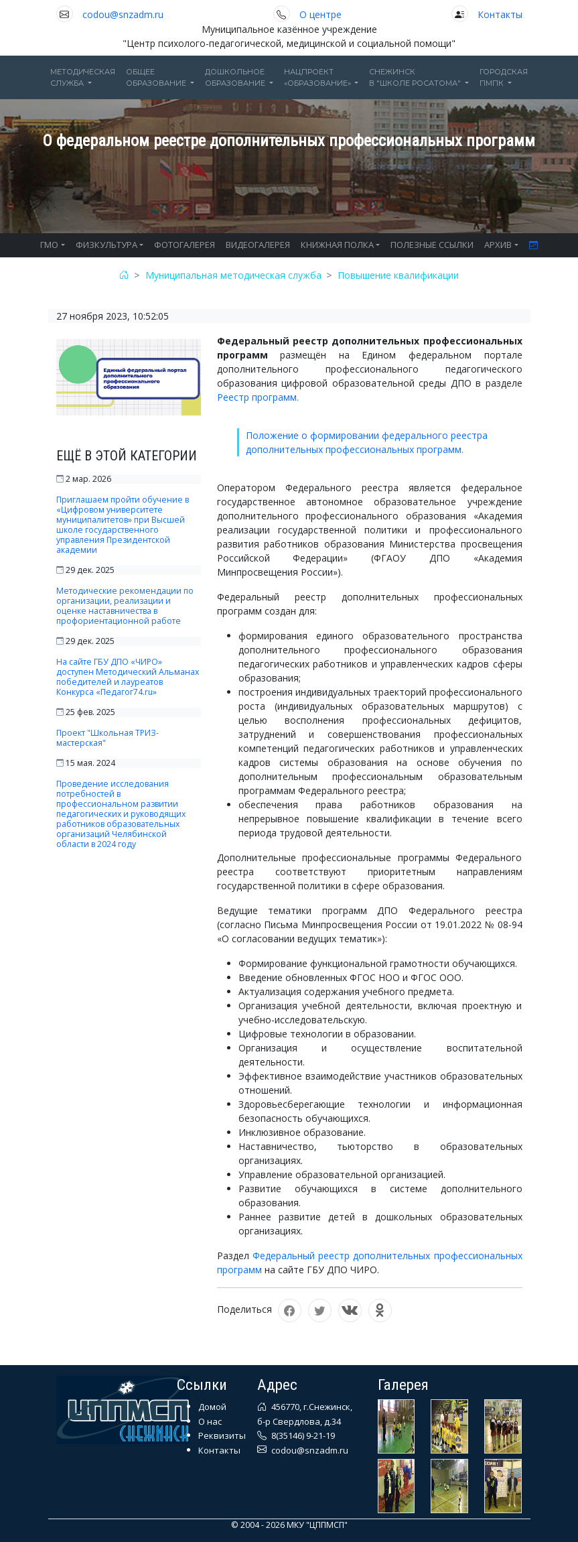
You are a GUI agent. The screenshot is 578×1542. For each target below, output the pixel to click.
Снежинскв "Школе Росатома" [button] (416, 77)
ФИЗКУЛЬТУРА (106, 245)
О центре (320, 14)
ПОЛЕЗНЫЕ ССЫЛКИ (432, 245)
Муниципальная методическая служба (233, 275)
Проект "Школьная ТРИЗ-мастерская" (107, 738)
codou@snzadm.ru (122, 14)
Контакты (500, 14)
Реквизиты (222, 1435)
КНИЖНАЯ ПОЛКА (337, 245)
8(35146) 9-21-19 (302, 1435)
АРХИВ (498, 245)
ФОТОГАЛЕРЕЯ (184, 245)
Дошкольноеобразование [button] (236, 77)
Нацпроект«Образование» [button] (318, 77)
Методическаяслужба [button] (82, 77)
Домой (212, 1407)
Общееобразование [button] (157, 77)
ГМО (49, 245)
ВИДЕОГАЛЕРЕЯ (258, 245)
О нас (210, 1421)
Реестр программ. (258, 397)
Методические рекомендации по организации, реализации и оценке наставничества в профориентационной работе (125, 606)
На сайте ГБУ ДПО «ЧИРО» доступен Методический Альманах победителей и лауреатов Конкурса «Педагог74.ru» (127, 677)
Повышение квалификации (398, 275)
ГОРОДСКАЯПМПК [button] (504, 77)
